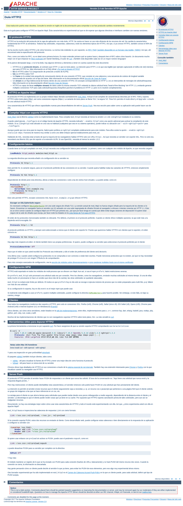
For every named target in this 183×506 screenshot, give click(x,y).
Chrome (132, 367)
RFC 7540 (92, 50)
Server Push (163, 53)
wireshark (46, 353)
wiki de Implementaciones (67, 311)
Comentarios (163, 63)
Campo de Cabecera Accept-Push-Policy (84, 473)
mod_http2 (162, 60)
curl (70, 59)
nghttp (15, 361)
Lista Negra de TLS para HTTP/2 (82, 213)
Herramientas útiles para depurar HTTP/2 (168, 50)
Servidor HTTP (16, 12)
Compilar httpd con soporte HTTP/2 (28, 112)
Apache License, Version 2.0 (36, 501)
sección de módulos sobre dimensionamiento (69, 262)
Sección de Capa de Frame (95, 78)
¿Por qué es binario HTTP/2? (68, 69)
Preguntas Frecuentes (150, 5)
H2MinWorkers (95, 293)
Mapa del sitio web (174, 5)
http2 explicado (37, 59)
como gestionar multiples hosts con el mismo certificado (111, 262)
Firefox (140, 367)
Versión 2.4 (41, 12)
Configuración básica (166, 40)
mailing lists (146, 492)
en (144, 21)
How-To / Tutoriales (55, 12)
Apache (6, 12)
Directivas (137, 5)
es (149, 21)
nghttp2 (31, 117)
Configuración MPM (166, 43)
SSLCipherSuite (36, 206)
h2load (15, 363)
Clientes (162, 46)
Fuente (54, 307)
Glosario (163, 5)
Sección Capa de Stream (58, 83)
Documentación (29, 12)
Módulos (129, 5)
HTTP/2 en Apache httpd (168, 32)
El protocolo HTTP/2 (166, 29)
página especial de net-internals (80, 367)
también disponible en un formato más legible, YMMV (118, 50)
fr (153, 21)
